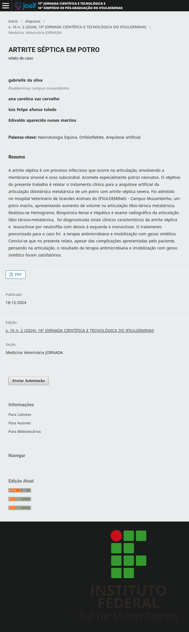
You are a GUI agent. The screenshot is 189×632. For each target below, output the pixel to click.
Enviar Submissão (28, 380)
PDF (18, 274)
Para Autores (19, 423)
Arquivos (33, 21)
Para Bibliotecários (24, 431)
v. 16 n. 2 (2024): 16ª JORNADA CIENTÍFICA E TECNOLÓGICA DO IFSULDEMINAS (77, 27)
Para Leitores (19, 414)
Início (13, 21)
